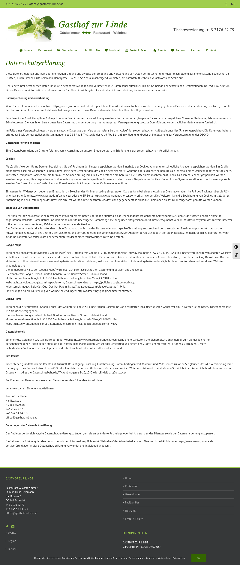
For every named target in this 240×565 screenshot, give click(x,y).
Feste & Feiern (134, 519)
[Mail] (12, 526)
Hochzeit (130, 510)
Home (128, 478)
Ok (198, 558)
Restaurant (131, 486)
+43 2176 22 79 (220, 29)
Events (12, 532)
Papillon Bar (132, 502)
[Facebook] (7, 526)
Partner (12, 549)
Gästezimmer (133, 494)
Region (12, 541)
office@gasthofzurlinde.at (46, 4)
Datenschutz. (179, 558)
